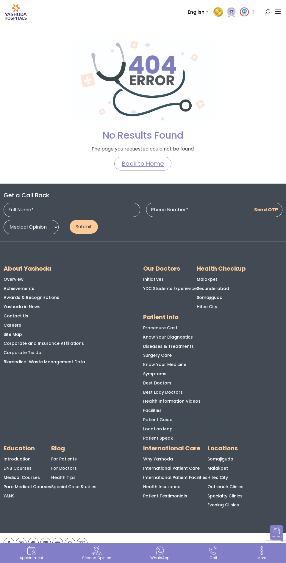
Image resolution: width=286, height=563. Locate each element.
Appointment (31, 553)
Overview (14, 279)
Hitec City (207, 307)
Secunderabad (213, 288)
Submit (84, 226)
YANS (9, 496)
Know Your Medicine (164, 364)
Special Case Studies (73, 487)
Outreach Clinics (225, 487)
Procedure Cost (160, 328)
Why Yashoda (158, 459)
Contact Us (16, 316)
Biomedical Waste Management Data (44, 362)
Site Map (13, 334)
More (261, 553)
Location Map (158, 429)
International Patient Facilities (175, 477)
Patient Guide (157, 420)
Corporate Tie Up (22, 353)
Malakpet (207, 279)
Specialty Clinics (225, 496)
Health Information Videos (172, 401)
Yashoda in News (22, 307)
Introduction (17, 459)
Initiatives (153, 279)
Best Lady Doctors (163, 392)
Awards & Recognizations (31, 297)
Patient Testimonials (165, 496)
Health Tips (63, 477)
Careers (12, 325)
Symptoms (154, 374)
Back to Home (143, 163)
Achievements (19, 288)
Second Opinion (96, 553)
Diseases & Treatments (168, 346)
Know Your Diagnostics (168, 337)
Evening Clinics (223, 505)
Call (213, 553)
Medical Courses (22, 477)
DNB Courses (18, 468)
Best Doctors (157, 383)
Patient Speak (158, 438)
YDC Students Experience (170, 288)
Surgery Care (157, 355)
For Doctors (64, 468)
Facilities (152, 410)
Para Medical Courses (27, 487)
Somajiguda (210, 297)
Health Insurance (161, 487)
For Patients (64, 459)
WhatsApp (159, 553)
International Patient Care (171, 468)
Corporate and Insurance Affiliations (44, 343)
